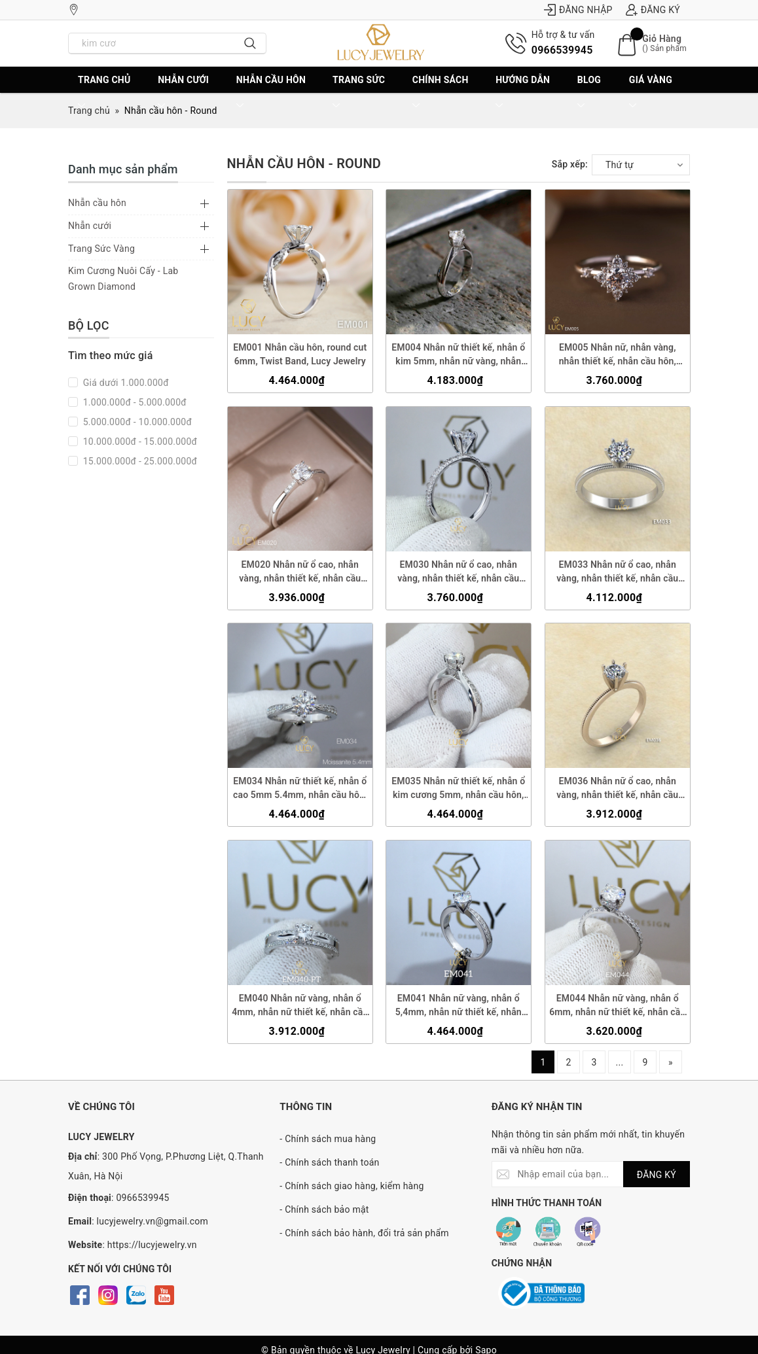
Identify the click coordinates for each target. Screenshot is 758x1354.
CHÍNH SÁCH (440, 93)
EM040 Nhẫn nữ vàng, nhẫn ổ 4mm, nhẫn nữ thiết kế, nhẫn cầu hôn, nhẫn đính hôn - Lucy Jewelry (300, 1006)
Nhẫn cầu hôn (271, 93)
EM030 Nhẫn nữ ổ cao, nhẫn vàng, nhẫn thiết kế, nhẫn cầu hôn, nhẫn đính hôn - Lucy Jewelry (458, 572)
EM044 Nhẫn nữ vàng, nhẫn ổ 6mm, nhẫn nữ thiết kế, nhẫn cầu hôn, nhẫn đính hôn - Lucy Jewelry (617, 1006)
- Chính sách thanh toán (329, 1162)
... (620, 1062)
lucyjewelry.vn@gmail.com (153, 1221)
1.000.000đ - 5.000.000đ (134, 402)
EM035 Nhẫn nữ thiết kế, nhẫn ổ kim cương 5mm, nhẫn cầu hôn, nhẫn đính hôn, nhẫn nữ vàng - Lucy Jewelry (458, 789)
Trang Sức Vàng (101, 248)
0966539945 (562, 50)
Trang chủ (104, 93)
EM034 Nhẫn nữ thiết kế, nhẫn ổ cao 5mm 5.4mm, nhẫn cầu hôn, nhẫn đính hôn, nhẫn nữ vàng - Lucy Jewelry (300, 789)
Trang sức (359, 93)
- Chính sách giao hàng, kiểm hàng (352, 1186)
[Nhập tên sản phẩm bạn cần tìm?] (152, 43)
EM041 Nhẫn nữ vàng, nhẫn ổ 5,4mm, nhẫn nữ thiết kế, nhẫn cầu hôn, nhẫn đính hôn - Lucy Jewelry (458, 1006)
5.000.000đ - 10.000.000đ (136, 422)
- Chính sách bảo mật (324, 1209)
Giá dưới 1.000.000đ (125, 382)
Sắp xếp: (570, 164)
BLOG (589, 93)
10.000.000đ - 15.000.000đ (139, 441)
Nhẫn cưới (183, 93)
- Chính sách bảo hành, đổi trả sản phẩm (364, 1233)
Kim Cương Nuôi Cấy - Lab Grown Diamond (123, 279)
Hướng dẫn (523, 93)
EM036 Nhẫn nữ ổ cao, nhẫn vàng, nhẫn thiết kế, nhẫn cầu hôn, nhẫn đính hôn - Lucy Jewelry (617, 789)
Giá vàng (650, 93)
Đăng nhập (578, 10)
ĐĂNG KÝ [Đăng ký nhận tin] (656, 1175)
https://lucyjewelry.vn (152, 1245)
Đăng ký (653, 10)
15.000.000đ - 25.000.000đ (139, 461)
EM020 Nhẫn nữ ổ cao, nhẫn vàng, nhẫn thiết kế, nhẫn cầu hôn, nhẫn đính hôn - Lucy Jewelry (300, 572)
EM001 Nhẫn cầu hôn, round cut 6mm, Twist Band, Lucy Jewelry (300, 354)
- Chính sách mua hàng (328, 1139)
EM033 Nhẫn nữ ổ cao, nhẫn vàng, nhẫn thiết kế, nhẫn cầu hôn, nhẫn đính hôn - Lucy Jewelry (617, 572)
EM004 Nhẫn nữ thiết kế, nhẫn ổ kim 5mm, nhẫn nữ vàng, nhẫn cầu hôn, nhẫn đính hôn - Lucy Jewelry (458, 355)
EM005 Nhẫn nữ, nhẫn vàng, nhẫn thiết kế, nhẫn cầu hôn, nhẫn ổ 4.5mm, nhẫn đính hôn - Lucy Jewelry (617, 355)
